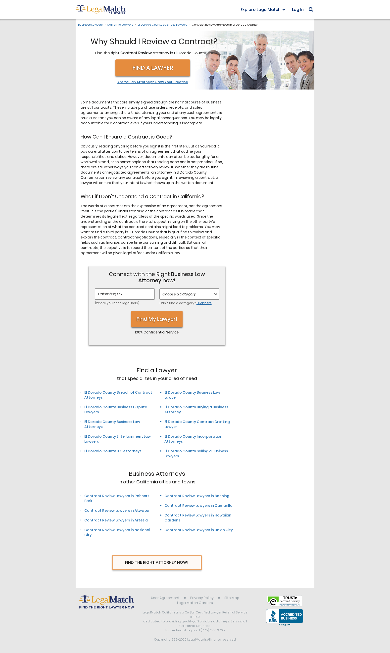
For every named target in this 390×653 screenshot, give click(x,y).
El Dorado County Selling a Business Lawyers (196, 454)
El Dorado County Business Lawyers (162, 25)
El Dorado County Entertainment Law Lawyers (117, 439)
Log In (298, 9)
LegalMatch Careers (195, 602)
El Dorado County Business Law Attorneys (112, 424)
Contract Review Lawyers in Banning (196, 495)
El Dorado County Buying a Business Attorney (196, 410)
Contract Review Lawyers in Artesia (116, 520)
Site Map (231, 597)
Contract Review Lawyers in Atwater (117, 510)
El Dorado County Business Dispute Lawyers (115, 410)
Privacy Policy (202, 597)
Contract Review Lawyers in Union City (198, 529)
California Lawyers (120, 25)
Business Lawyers (90, 25)
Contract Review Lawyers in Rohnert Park (116, 498)
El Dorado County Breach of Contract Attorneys (118, 395)
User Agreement (165, 597)
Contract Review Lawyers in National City (117, 532)
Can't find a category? (185, 303)
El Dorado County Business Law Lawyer (192, 395)
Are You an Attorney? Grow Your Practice (152, 82)
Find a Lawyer (152, 68)
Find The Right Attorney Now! (157, 562)
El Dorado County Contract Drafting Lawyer (197, 424)
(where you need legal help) (117, 303)
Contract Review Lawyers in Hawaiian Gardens (197, 518)
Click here (204, 303)
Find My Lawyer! (157, 319)
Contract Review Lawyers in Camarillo (198, 505)
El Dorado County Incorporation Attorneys (193, 439)
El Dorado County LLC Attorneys (113, 451)
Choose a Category (178, 294)
